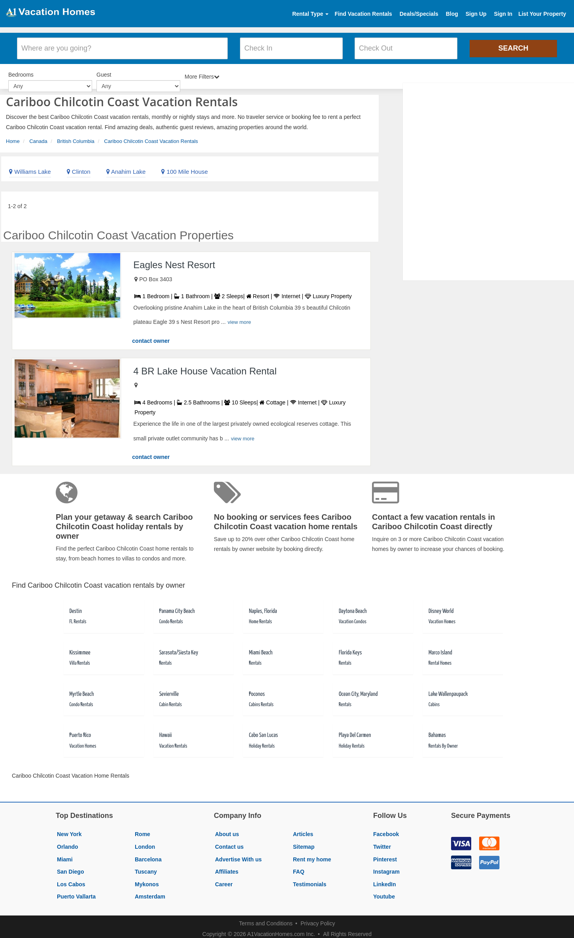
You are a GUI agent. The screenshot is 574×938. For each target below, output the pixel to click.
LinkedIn (384, 880)
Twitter (382, 842)
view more (239, 318)
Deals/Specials (419, 14)
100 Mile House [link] (184, 167)
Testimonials (310, 880)
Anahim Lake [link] (126, 167)
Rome (142, 830)
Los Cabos (71, 880)
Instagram (386, 867)
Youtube (384, 892)
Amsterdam (150, 892)
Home (13, 136)
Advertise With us (238, 855)
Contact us (229, 842)
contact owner (151, 336)
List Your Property (542, 14)
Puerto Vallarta (76, 892)
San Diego (70, 867)
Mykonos (147, 880)
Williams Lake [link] (30, 167)
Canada (38, 136)
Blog (452, 14)
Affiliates (226, 867)
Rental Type (310, 14)
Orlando (67, 842)
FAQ (298, 867)
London (145, 842)
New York (69, 830)
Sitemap (303, 842)
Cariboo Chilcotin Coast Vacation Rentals (151, 136)
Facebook (386, 830)
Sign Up (476, 14)
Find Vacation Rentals (363, 14)
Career (223, 880)
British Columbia (75, 136)
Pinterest (385, 855)
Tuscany (146, 867)
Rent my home (312, 855)
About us (227, 830)
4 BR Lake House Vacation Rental (204, 366)
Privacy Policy (317, 919)
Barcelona (148, 855)
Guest (103, 71)
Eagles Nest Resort (174, 260)
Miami (65, 855)
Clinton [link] (79, 167)
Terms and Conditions (266, 919)
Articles (303, 830)
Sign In (503, 14)
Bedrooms (21, 71)
